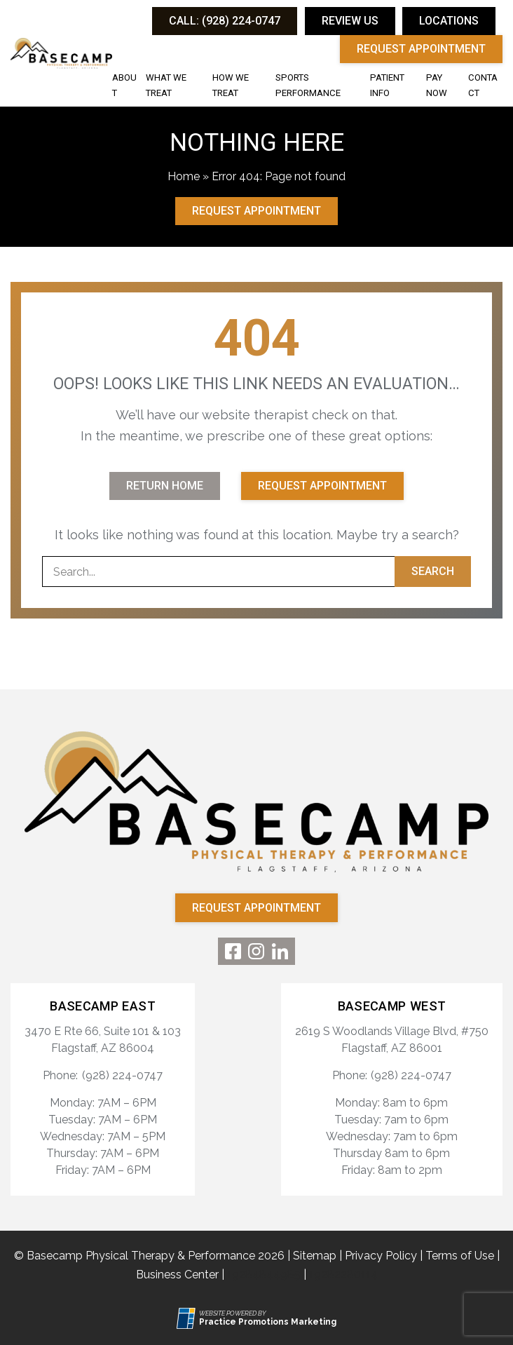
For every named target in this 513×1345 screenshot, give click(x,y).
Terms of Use (459, 1255)
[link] (233, 951)
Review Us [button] (350, 20)
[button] (224, 21)
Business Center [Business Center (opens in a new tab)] (177, 1274)
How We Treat (230, 85)
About (124, 85)
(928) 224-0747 (122, 1075)
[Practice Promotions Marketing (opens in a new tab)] (267, 1322)
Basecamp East (103, 1006)
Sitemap (314, 1255)
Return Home (164, 485)
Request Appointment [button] (421, 48)
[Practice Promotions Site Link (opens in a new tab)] (188, 1318)
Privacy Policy (381, 1255)
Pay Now (436, 85)
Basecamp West (392, 1006)
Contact (483, 85)
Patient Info (387, 85)
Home (183, 176)
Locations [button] (449, 20)
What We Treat (166, 85)
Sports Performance (308, 85)
